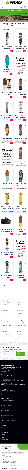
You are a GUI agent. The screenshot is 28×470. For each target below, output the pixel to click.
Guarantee (3, 423)
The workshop (4, 439)
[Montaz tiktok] (1, 393)
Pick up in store (5, 410)
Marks (2, 437)
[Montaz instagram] (3, 393)
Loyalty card (4, 408)
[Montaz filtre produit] (2, 29)
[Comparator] (17, 7)
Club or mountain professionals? (9, 420)
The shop (3, 434)
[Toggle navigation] (2, 7)
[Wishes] (13, 7)
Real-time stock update (7, 415)
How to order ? (4, 418)
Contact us (13, 390)
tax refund (3, 425)
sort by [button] (21, 29)
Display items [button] (5, 285)
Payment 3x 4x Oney (6, 405)
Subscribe (20, 353)
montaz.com (6, 382)
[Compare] (11, 38)
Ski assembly (4, 413)
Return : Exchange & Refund (8, 403)
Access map (4, 371)
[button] (6, 7)
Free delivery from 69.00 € (7, 400)
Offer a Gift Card (5, 428)
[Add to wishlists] (11, 34)
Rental (2, 442)
